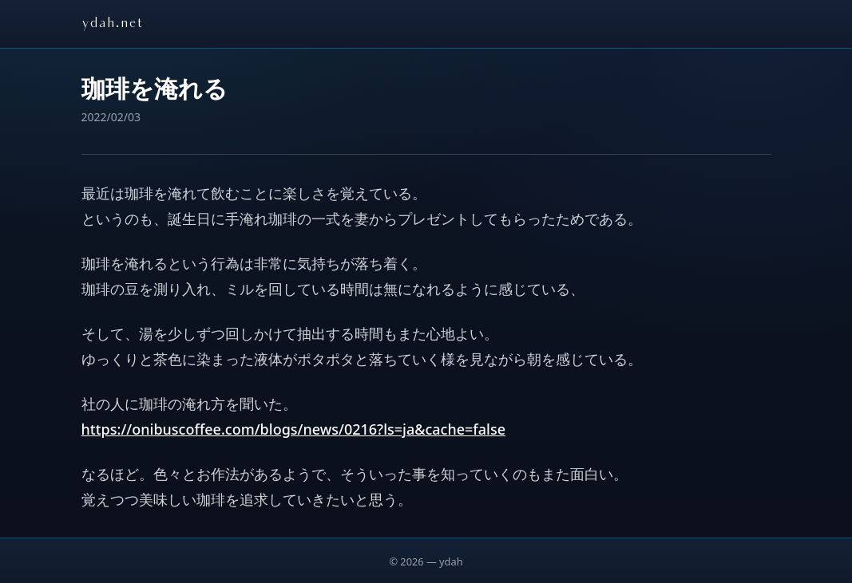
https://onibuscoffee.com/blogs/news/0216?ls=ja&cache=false (293, 429)
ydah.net (112, 23)
